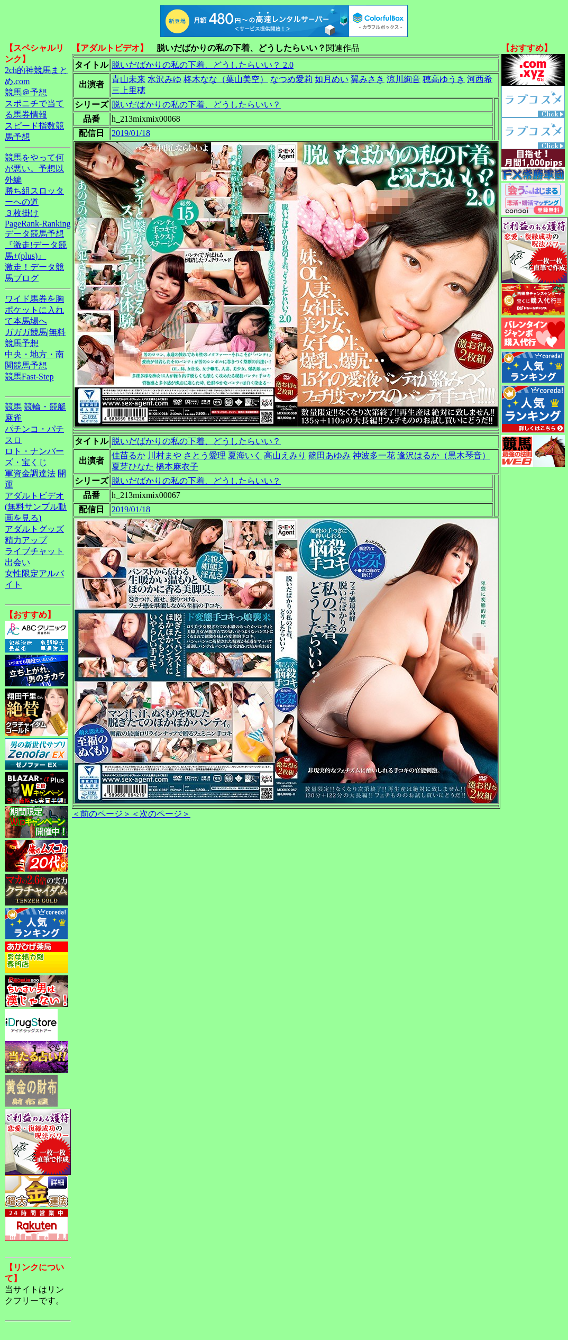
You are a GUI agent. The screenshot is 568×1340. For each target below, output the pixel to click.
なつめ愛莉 (291, 79)
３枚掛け (22, 213)
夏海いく (245, 455)
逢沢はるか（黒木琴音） (443, 455)
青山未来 (128, 79)
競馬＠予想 (26, 92)
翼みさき (367, 79)
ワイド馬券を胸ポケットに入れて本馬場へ (34, 309)
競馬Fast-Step (29, 376)
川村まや (164, 455)
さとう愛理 (205, 455)
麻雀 (13, 417)
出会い (17, 562)
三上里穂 (128, 90)
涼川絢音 (403, 79)
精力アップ (26, 540)
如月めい (332, 79)
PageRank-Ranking (37, 223)
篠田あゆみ (329, 455)
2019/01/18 (131, 133)
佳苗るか (128, 455)
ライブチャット (34, 551)
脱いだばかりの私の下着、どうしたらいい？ (196, 104)
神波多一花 (374, 455)
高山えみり (285, 455)
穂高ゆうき (444, 79)
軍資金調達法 (30, 473)
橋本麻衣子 (177, 466)
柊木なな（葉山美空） (226, 79)
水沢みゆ (164, 79)
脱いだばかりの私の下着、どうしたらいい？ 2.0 (203, 64)
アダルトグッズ (34, 528)
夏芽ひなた (133, 466)
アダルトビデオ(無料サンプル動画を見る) (36, 506)
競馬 (13, 406)
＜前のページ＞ (101, 813)
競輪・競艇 (45, 406)
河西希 (479, 79)
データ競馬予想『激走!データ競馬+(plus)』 (36, 244)
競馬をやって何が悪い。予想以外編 (34, 168)
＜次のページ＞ (160, 813)
